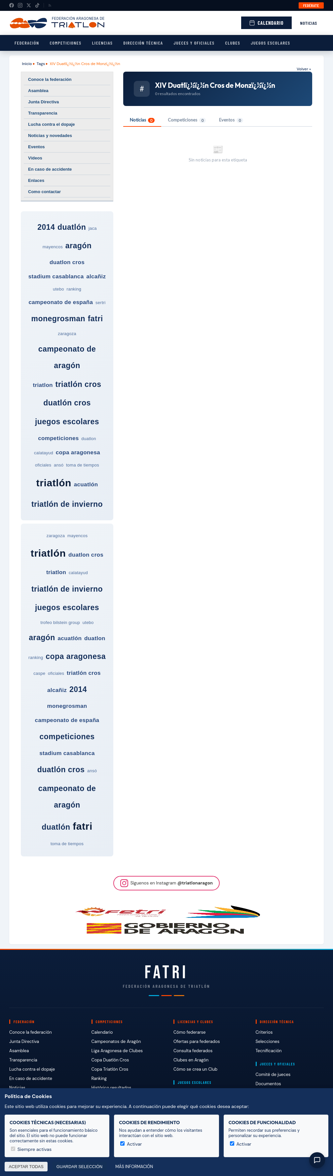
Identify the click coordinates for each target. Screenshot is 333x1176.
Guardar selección (79, 1166)
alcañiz (96, 276)
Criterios (264, 1032)
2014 (46, 227)
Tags (41, 63)
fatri (95, 318)
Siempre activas (31, 1149)
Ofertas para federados (196, 1041)
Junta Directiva (43, 101)
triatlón (53, 482)
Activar (131, 1144)
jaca (93, 228)
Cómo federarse (189, 1032)
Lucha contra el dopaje (51, 124)
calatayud (43, 452)
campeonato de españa (61, 302)
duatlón (71, 227)
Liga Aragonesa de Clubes (117, 1051)
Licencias (102, 43)
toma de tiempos (82, 465)
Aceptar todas (26, 1166)
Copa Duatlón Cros (110, 1060)
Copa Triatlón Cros (110, 1069)
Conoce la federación (49, 79)
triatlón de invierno (67, 504)
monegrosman (58, 318)
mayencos (53, 246)
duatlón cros (67, 402)
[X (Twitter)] (28, 5)
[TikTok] (37, 5)
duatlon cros (67, 262)
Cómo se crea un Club (195, 1069)
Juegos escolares (270, 43)
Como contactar (44, 191)
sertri (100, 302)
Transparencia (42, 113)
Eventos (36, 146)
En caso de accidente (50, 169)
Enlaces (36, 180)
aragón (78, 245)
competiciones (58, 438)
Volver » (304, 69)
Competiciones (65, 43)
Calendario (266, 23)
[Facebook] (11, 5)
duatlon (88, 438)
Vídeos (35, 158)
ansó (58, 465)
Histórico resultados (111, 1087)
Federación (27, 43)
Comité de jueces (273, 1074)
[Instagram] (20, 5)
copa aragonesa (78, 452)
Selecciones (267, 1041)
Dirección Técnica (143, 43)
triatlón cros (78, 384)
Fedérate (311, 5)
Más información (134, 1166)
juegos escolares (67, 421)
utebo (58, 289)
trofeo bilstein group (60, 622)
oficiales (43, 465)
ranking (74, 289)
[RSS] (50, 5)
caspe (39, 673)
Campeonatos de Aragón (116, 1041)
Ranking (99, 1078)
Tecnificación (269, 1051)
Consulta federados (192, 1051)
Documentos (268, 1084)
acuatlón (86, 484)
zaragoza (67, 333)
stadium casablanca (56, 276)
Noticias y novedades (50, 135)
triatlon (43, 385)
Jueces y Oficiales (193, 43)
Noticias (308, 23)
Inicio (27, 63)
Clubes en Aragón (190, 1060)
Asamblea (38, 90)
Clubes (232, 43)
